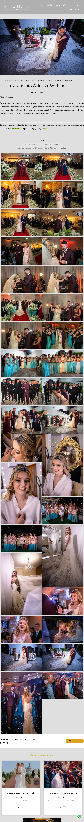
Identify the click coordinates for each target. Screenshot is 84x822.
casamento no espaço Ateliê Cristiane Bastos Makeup (36, 148)
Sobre (70, 5)
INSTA (77, 9)
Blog (65, 5)
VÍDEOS (70, 9)
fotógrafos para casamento (50, 145)
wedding (63, 148)
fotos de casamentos (30, 145)
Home (42, 5)
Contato (77, 5)
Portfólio (49, 5)
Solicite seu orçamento (75, 741)
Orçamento (58, 5)
